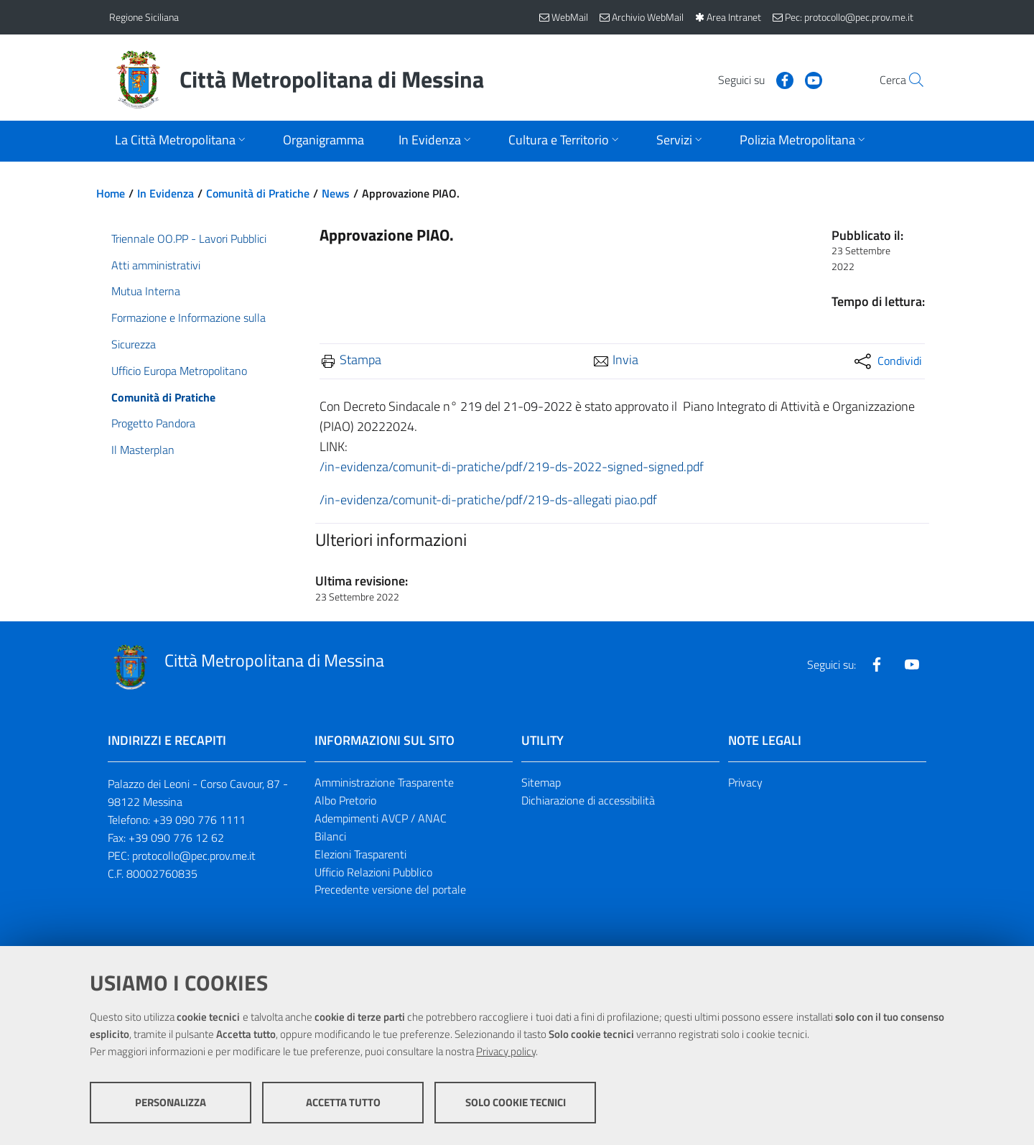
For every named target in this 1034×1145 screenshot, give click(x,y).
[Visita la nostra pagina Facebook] (751, 79)
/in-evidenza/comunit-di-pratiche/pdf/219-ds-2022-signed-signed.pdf (512, 466)
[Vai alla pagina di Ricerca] (907, 79)
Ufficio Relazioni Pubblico (373, 872)
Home (110, 193)
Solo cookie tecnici (515, 1102)
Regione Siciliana (144, 16)
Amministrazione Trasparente (384, 782)
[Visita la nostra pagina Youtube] (780, 79)
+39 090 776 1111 (199, 819)
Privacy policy (506, 1051)
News (336, 193)
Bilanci (330, 836)
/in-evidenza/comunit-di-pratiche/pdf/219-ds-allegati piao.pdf (488, 499)
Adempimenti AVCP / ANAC (381, 818)
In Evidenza (165, 193)
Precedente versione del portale (390, 889)
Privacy (745, 782)
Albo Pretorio (345, 800)
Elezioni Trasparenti (360, 854)
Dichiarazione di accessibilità (588, 800)
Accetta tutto (343, 1102)
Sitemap (541, 782)
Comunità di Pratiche (257, 193)
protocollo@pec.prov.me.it (194, 855)
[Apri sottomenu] (182, 141)
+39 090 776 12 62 (176, 837)
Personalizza (170, 1102)
